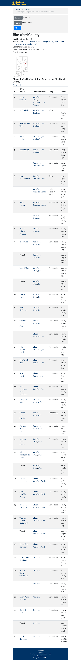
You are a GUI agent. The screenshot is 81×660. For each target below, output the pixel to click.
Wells (40, 402)
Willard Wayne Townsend (24, 573)
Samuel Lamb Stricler (23, 415)
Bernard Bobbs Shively (23, 441)
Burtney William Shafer (23, 428)
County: (17, 18)
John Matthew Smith (23, 349)
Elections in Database (40, 656)
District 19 (37, 584)
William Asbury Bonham (23, 231)
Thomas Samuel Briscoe (23, 323)
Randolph (36, 113)
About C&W (40, 650)
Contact (40, 652)
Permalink (17, 85)
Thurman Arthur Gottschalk (24, 520)
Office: (17, 23)
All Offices (27, 9)
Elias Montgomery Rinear (25, 455)
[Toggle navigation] (67, 3)
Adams (35, 334)
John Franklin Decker (23, 494)
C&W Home (17, 9)
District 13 (36, 557)
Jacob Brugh (24, 150)
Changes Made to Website (40, 658)
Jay (44, 102)
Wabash (36, 105)
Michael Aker (25, 110)
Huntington (37, 102)
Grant (35, 100)
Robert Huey (24, 242)
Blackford (37, 97)
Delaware (36, 165)
